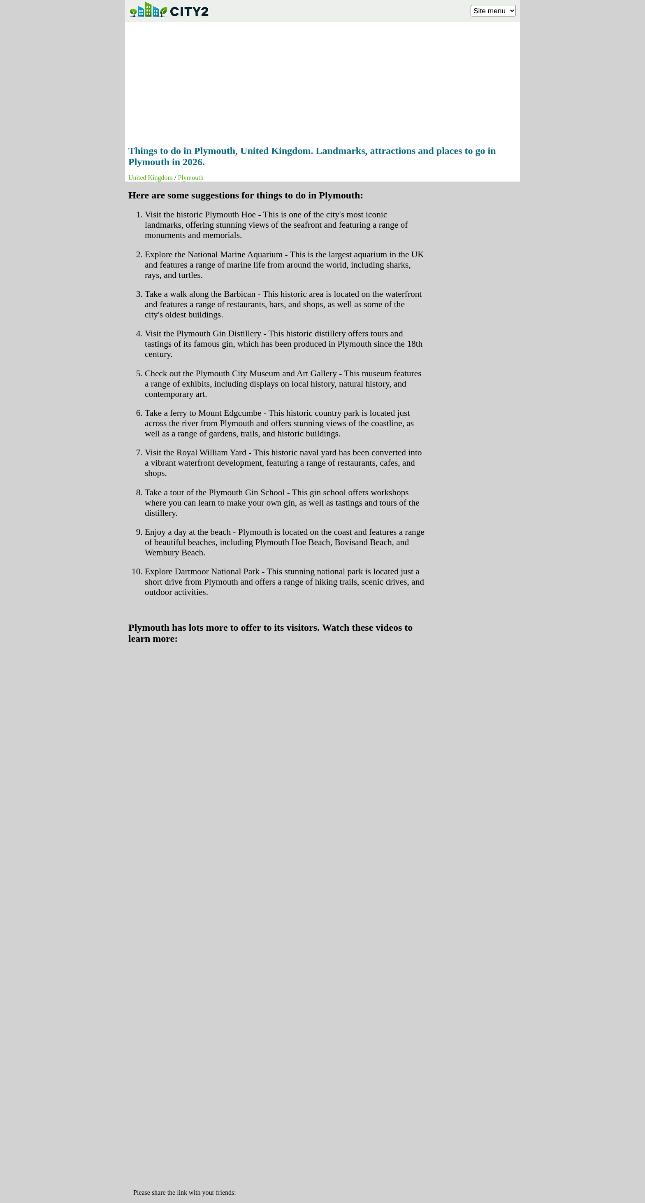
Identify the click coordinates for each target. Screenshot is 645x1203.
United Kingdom (150, 177)
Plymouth (190, 177)
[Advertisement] (322, 81)
